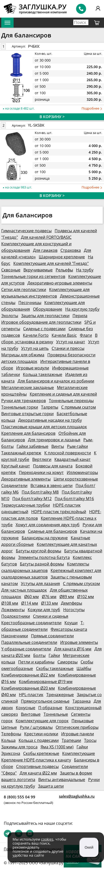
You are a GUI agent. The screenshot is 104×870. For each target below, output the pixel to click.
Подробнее (92, 108)
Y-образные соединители (26, 649)
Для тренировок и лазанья (54, 440)
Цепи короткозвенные (76, 479)
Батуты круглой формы (38, 551)
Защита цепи (51, 786)
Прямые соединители (52, 636)
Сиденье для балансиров (52, 531)
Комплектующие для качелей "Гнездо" (51, 263)
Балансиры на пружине (45, 538)
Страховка (70, 250)
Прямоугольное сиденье (45, 701)
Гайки (54, 655)
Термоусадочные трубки (25, 505)
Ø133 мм (49, 603)
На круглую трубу (82, 309)
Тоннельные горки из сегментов (33, 276)
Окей (89, 847)
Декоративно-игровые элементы (59, 283)
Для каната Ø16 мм (72, 649)
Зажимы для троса (19, 747)
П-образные (50, 707)
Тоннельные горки (19, 407)
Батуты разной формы (42, 564)
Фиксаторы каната (69, 629)
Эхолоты (9, 315)
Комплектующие (78, 753)
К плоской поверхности (67, 453)
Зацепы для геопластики (45, 315)
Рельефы (64, 270)
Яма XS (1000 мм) (57, 747)
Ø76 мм (49, 596)
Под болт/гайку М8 (40, 492)
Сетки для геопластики (23, 289)
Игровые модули (32, 368)
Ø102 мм (85, 596)
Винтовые (31, 714)
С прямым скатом (78, 407)
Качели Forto (36, 335)
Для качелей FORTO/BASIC (46, 237)
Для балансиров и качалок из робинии (56, 381)
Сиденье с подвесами (44, 328)
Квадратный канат (72, 459)
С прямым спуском (81, 583)
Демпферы (71, 603)
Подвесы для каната (53, 466)
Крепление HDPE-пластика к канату (36, 760)
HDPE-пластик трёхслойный (58, 511)
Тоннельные (56, 714)
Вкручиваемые (38, 270)
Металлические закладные (27, 387)
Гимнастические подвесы (26, 230)
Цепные (9, 727)
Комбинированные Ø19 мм (46, 681)
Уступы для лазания (40, 583)
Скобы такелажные (55, 668)
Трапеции (71, 740)
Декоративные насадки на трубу (50, 420)
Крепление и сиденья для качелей (63, 394)
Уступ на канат (70, 342)
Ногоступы (74, 609)
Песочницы (29, 302)
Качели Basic (64, 335)
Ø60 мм (31, 596)
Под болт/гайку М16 (74, 498)
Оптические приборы (77, 727)
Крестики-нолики (41, 734)
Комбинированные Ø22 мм (28, 675)
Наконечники (14, 636)
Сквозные (10, 270)
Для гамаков (45, 250)
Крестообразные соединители (31, 622)
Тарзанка (82, 701)
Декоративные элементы (26, 479)
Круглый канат (15, 466)
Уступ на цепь (35, 348)
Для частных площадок (24, 590)
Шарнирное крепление (62, 257)
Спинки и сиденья (50, 616)
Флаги (86, 335)
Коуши (71, 622)
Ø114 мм (29, 603)
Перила (80, 315)
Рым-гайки (77, 446)
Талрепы (49, 407)
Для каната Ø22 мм (38, 773)
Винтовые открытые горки (27, 413)
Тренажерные (60, 694)
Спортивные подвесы (37, 766)
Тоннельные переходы (71, 400)
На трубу (84, 270)
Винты (57, 446)
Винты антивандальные (61, 779)
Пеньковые (83, 720)
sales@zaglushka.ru (77, 796)
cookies (47, 839)
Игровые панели (77, 734)
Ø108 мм (9, 603)
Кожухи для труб (44, 609)
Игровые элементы (79, 642)
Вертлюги (41, 459)
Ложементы (13, 609)
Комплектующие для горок (42, 720)
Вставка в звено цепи (51, 485)
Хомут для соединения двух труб (48, 524)
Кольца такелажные (42, 374)
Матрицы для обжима (22, 355)
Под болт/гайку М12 (32, 498)
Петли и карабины (36, 662)
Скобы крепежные (41, 753)
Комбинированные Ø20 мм (28, 688)
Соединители (14, 485)
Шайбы (84, 668)
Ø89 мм (66, 596)
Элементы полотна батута (44, 557)
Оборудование (47, 309)
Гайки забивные (32, 446)
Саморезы (67, 662)
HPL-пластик (31, 694)
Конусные (25, 707)
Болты (39, 655)
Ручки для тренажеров (23, 400)
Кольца (8, 740)
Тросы (90, 740)
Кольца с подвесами (39, 740)
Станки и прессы (68, 348)
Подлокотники (15, 616)
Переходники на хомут (41, 472)
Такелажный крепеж (21, 453)
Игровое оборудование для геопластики (41, 322)
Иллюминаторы (82, 472)
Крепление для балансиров (28, 433)
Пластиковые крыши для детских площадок (44, 426)
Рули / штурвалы (36, 727)
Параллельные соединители (29, 642)
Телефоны (11, 734)
